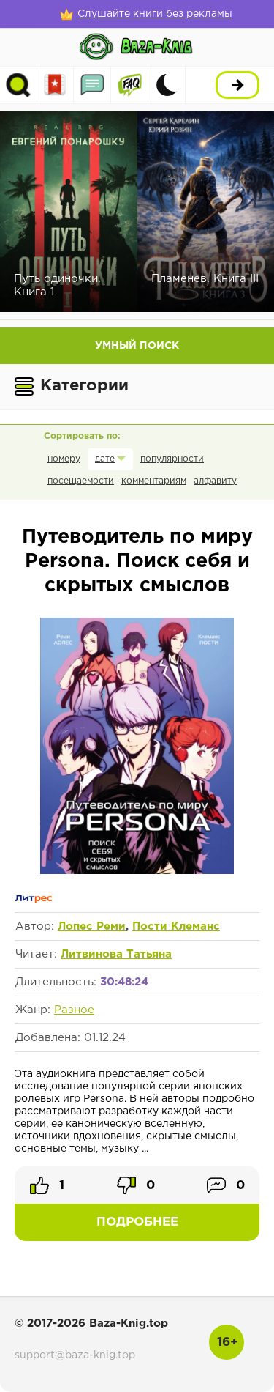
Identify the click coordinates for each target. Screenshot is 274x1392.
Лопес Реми (92, 926)
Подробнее (137, 1222)
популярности (172, 459)
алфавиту (215, 481)
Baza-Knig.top (128, 1323)
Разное (74, 1010)
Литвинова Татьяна (116, 954)
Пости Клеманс (176, 926)
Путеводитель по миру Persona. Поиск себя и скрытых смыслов (137, 561)
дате (105, 459)
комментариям (153, 481)
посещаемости (80, 481)
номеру (63, 459)
